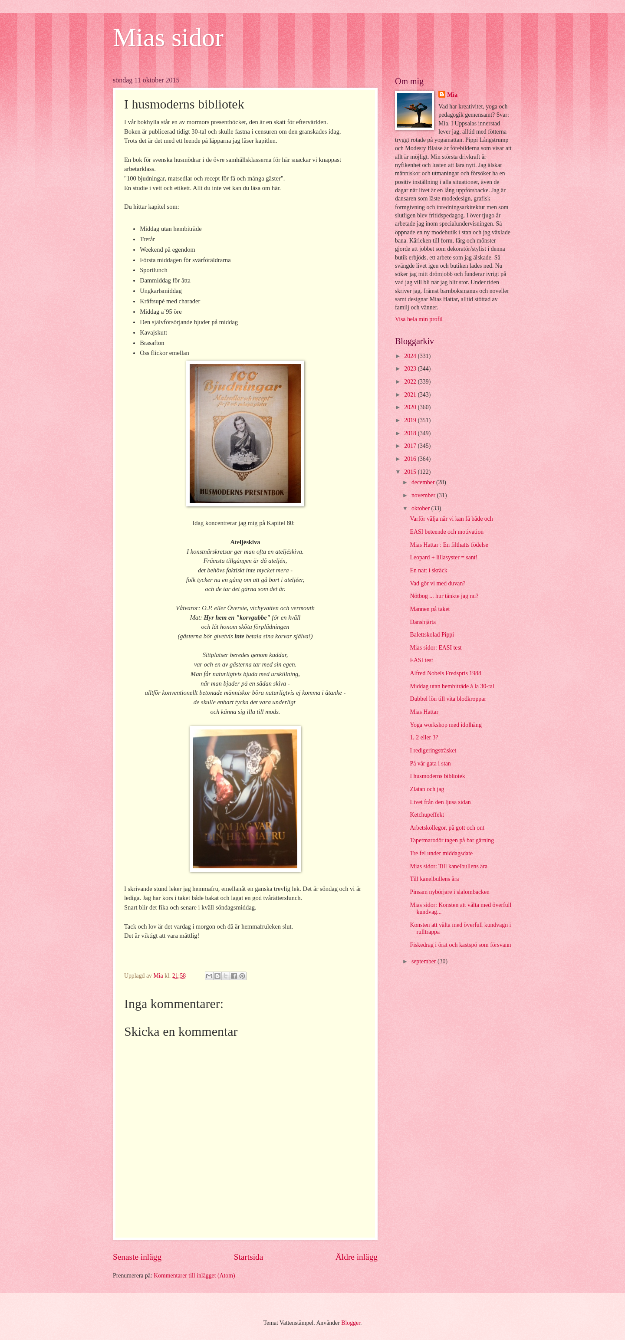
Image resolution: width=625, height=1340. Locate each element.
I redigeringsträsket (433, 750)
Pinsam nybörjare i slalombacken (450, 892)
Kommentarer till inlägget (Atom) (194, 1275)
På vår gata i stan (430, 763)
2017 (411, 446)
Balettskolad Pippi (432, 634)
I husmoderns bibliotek (437, 776)
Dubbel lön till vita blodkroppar (448, 699)
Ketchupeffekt (427, 814)
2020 (411, 407)
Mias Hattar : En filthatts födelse (449, 545)
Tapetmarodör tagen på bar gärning (452, 840)
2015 (411, 472)
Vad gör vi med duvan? (437, 583)
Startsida (248, 1256)
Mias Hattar (424, 712)
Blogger (350, 1323)
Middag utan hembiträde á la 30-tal (452, 686)
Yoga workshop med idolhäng (445, 725)
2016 (411, 459)
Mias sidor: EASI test (435, 647)
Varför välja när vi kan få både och (451, 519)
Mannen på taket (430, 609)
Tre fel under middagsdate (441, 853)
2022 (411, 381)
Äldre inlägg (357, 1256)
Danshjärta (423, 622)
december (423, 482)
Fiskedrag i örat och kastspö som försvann (460, 945)
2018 (411, 433)
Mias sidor (168, 37)
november (424, 495)
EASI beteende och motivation (447, 532)
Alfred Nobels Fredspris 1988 (445, 673)
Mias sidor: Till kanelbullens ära (448, 866)
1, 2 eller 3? (424, 737)
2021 (411, 394)
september (424, 961)
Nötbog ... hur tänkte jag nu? (444, 596)
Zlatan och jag (427, 789)
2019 (411, 420)
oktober (421, 508)
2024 (411, 356)
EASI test (421, 660)
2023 (411, 368)
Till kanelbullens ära (434, 879)
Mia (452, 95)
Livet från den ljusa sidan (440, 802)
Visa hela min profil (419, 319)
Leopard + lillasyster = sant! (443, 557)
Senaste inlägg (137, 1256)
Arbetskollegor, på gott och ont (447, 827)
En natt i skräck (428, 570)
